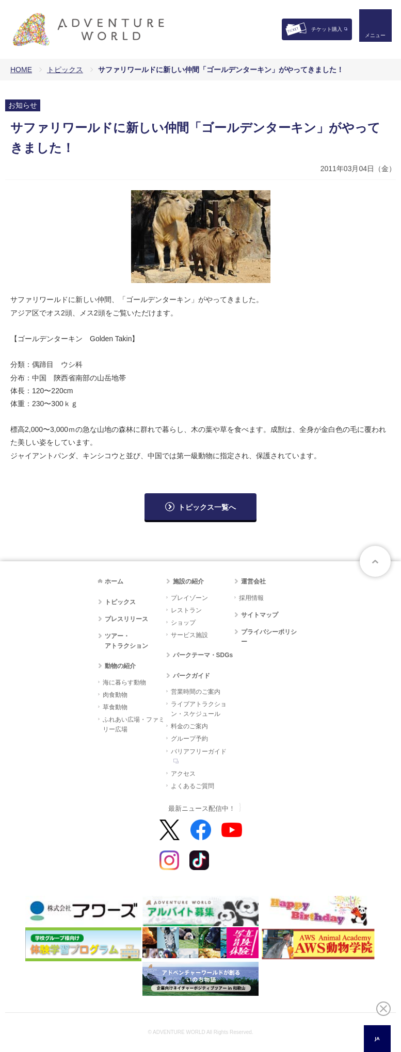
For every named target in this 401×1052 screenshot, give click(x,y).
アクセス (183, 773)
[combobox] (377, 1038)
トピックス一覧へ (207, 507)
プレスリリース (126, 619)
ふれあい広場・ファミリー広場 (134, 724)
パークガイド (191, 675)
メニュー (372, 39)
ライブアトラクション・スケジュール (199, 708)
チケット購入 (326, 29)
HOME (21, 69)
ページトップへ (375, 561)
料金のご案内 (189, 726)
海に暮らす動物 (124, 682)
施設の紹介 (188, 581)
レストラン (186, 610)
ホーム (114, 581)
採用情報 (251, 598)
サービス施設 (189, 635)
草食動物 (115, 707)
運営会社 (253, 581)
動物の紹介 (120, 666)
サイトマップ (259, 615)
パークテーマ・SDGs (203, 655)
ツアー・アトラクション (126, 640)
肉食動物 (115, 694)
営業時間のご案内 (195, 691)
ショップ (183, 622)
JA (377, 1038)
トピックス (65, 69)
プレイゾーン (189, 598)
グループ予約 (189, 738)
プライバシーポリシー (269, 636)
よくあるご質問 (192, 786)
